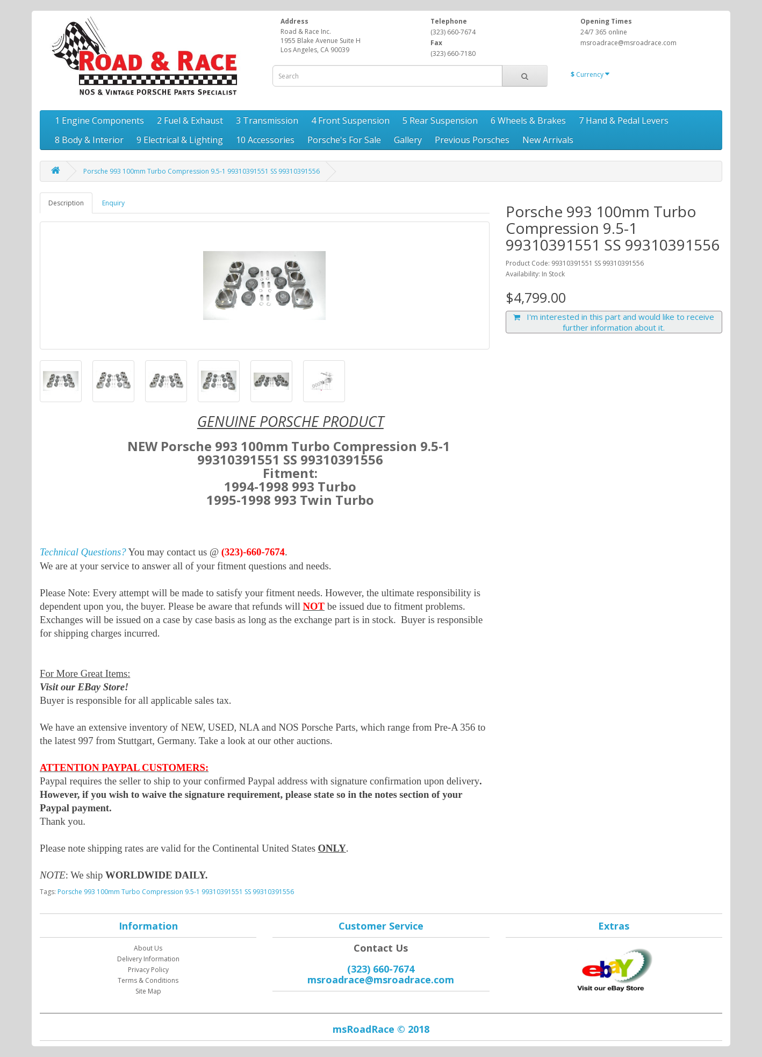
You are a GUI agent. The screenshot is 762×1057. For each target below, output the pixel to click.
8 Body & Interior (89, 140)
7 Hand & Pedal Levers (623, 120)
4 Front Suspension (350, 120)
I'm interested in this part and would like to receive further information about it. (613, 322)
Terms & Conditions (148, 980)
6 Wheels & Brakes (528, 120)
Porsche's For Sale (344, 140)
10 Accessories (265, 140)
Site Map (148, 991)
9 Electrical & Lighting (179, 140)
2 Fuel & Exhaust (190, 120)
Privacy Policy (148, 969)
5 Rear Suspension (440, 120)
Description (66, 203)
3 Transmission (267, 120)
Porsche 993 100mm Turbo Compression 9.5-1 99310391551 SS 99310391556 (201, 171)
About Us (148, 948)
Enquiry (113, 203)
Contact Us (381, 947)
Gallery (408, 140)
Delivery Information (148, 958)
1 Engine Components (99, 120)
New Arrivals (547, 140)
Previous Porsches (472, 140)
